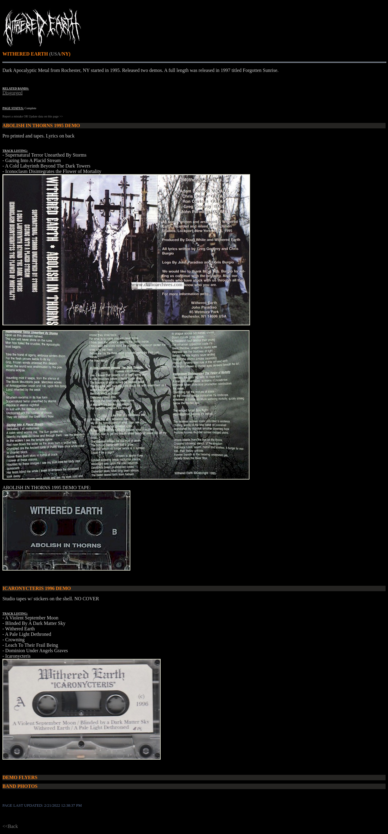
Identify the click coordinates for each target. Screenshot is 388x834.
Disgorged (12, 92)
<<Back (10, 826)
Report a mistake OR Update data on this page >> (32, 116)
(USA (54, 53)
